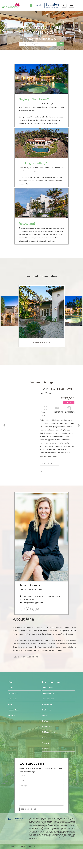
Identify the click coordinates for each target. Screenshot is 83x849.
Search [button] (11, 688)
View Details (49, 464)
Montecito (46, 749)
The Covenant (47, 704)
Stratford (45, 743)
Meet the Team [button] (14, 710)
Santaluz (45, 715)
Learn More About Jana (28, 657)
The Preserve (47, 726)
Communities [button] (13, 693)
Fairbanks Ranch (48, 699)
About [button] (10, 704)
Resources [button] (12, 715)
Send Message (30, 809)
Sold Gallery (12, 699)
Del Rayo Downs (48, 732)
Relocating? (27, 224)
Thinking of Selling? (33, 163)
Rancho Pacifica (47, 688)
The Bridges (46, 710)
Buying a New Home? (34, 99)
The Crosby (46, 721)
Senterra (45, 738)
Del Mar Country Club (50, 693)
